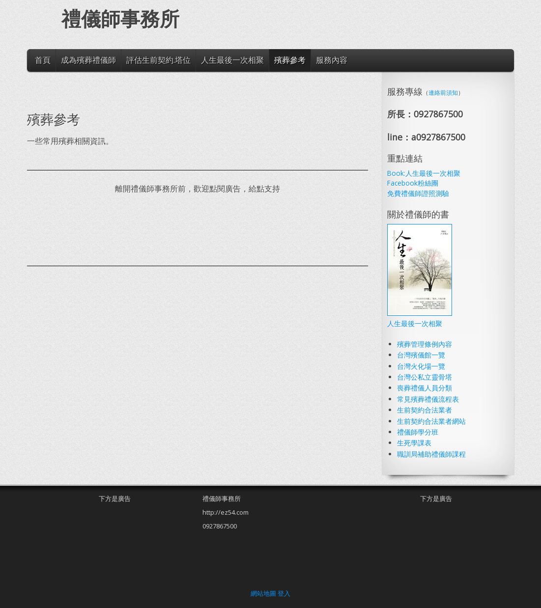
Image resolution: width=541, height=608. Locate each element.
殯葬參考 (290, 60)
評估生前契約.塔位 (158, 60)
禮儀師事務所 (120, 19)
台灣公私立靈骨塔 (424, 377)
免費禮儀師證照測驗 (418, 193)
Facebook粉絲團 (412, 183)
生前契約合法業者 (424, 410)
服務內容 (331, 60)
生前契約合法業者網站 (431, 421)
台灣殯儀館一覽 (421, 354)
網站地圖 (263, 593)
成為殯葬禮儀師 (88, 60)
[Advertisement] (206, 230)
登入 (284, 593)
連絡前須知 (443, 92)
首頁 (43, 60)
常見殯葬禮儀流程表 (428, 399)
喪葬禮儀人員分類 (424, 387)
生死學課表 (414, 442)
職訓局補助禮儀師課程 (431, 454)
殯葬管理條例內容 (424, 344)
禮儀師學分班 (417, 432)
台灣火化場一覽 (421, 366)
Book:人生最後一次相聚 (423, 173)
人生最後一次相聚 (232, 60)
